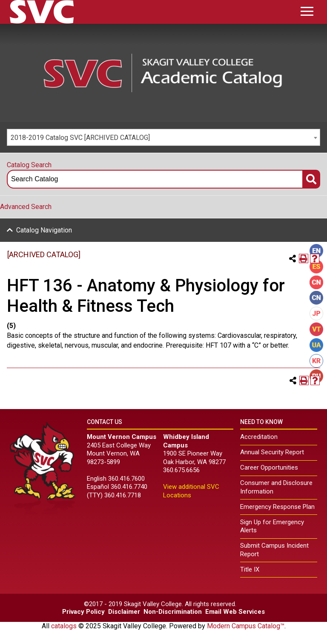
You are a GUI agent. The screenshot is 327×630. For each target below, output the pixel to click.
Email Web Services (235, 611)
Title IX (249, 569)
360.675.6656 (181, 470)
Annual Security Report (272, 452)
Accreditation (259, 437)
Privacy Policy (83, 611)
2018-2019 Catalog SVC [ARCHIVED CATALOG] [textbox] (80, 138)
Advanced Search (26, 207)
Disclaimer (124, 611)
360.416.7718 (122, 495)
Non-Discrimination (172, 611)
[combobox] (163, 137)
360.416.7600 (126, 478)
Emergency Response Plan (277, 507)
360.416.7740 (129, 487)
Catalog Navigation (44, 230)
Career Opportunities (269, 467)
